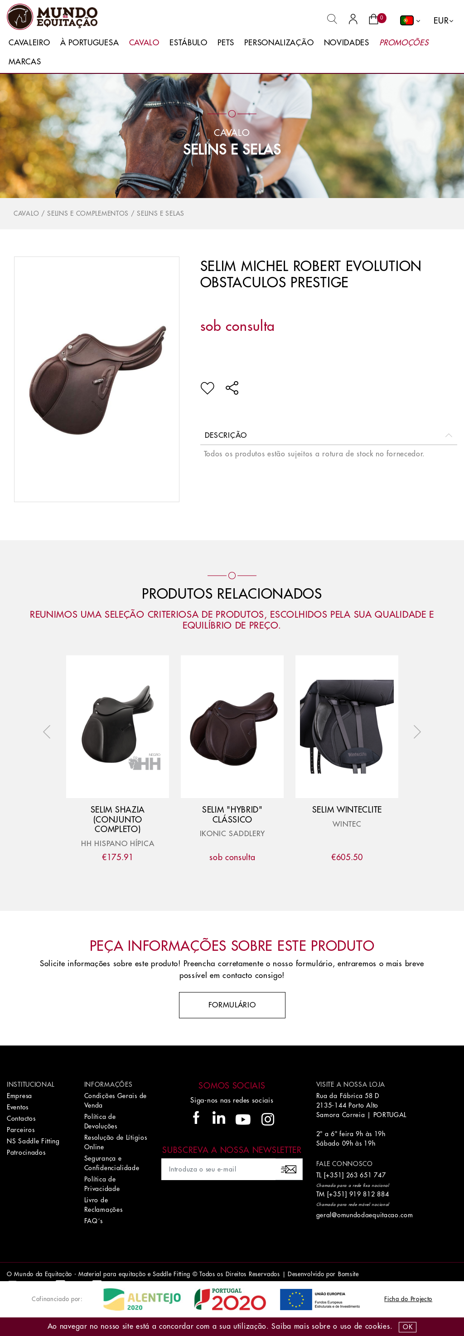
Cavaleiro (29, 43)
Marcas (25, 62)
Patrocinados (26, 1152)
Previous (49, 732)
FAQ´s (93, 1221)
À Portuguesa (89, 43)
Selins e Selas (232, 150)
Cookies (377, 1326)
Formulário (232, 1005)
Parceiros (20, 1130)
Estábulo (188, 43)
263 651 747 (366, 1175)
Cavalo (144, 43)
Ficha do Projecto (408, 1299)
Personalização (279, 43)
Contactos (21, 1118)
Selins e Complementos (88, 213)
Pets (226, 43)
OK (407, 1327)
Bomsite (348, 1274)
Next (415, 732)
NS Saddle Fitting (33, 1141)
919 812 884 (369, 1194)
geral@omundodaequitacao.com (364, 1215)
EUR (441, 21)
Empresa (19, 1096)
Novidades (346, 43)
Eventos (18, 1107)
